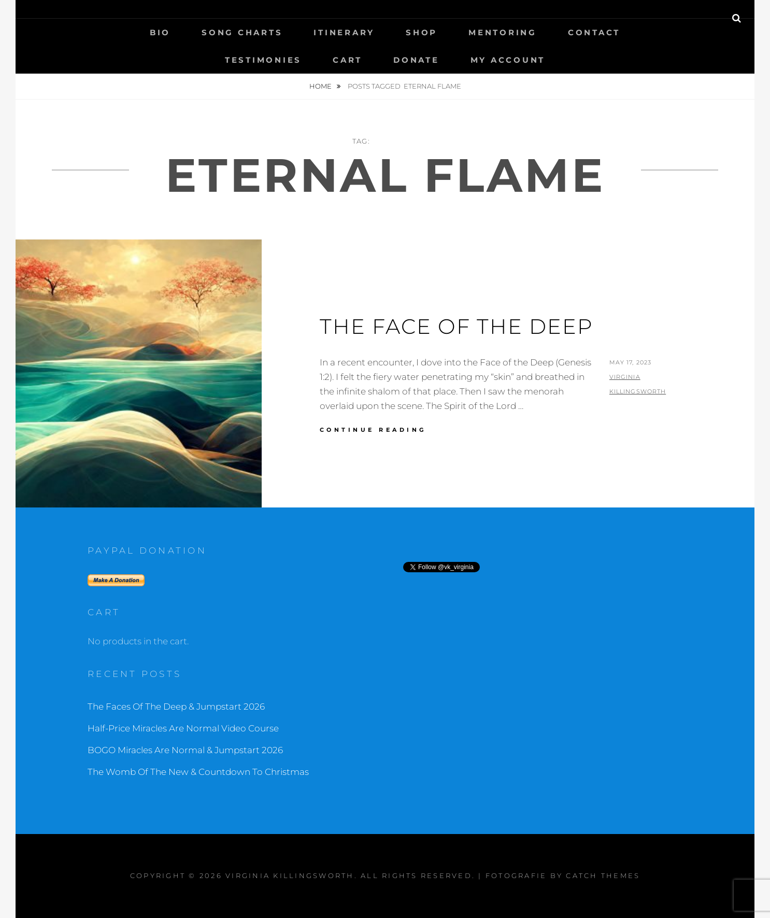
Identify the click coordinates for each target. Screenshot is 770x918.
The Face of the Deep (456, 326)
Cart (347, 60)
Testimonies (263, 60)
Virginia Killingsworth (289, 875)
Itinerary (344, 32)
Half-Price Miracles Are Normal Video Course (183, 728)
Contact (594, 32)
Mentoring (502, 32)
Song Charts (242, 32)
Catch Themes (603, 875)
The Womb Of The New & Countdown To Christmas (198, 772)
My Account (508, 60)
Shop (421, 32)
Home (321, 86)
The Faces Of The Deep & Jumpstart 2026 (176, 706)
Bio (160, 32)
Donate (416, 60)
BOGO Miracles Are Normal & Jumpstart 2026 (185, 750)
